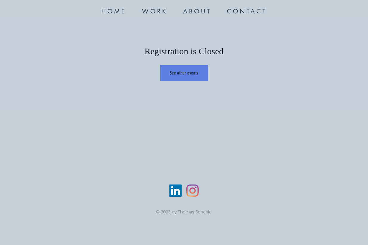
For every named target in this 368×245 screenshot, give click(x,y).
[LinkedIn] (175, 190)
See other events (184, 73)
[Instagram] (192, 190)
